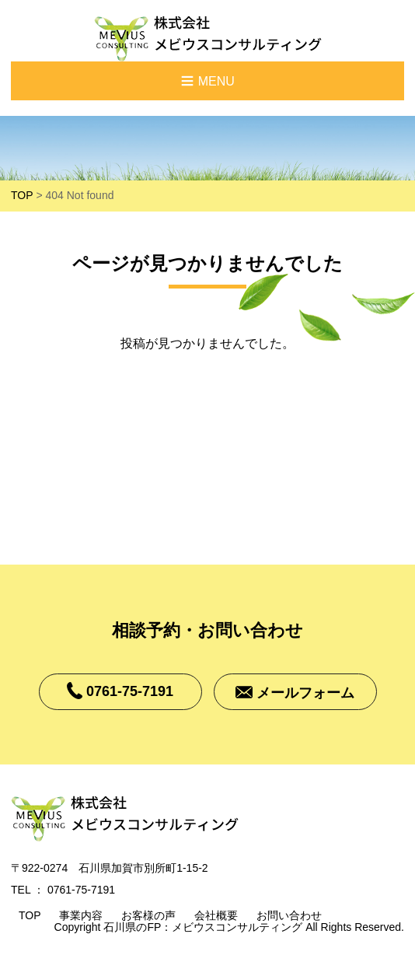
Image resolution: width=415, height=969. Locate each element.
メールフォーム (305, 693)
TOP (22, 195)
